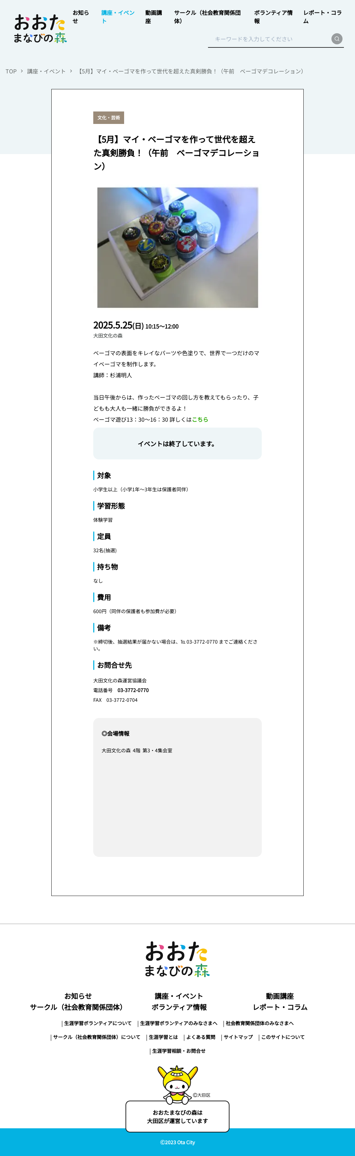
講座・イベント (46, 71)
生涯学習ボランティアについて (98, 1023)
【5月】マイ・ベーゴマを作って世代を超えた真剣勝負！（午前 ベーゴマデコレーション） (191, 71)
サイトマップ (238, 1036)
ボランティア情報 (179, 1007)
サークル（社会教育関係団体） (78, 1007)
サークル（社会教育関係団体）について (96, 1036)
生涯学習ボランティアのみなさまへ (178, 1023)
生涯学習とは (163, 1036)
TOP (11, 71)
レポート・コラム (280, 1007)
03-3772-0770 (133, 690)
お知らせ (78, 996)
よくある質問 (200, 1036)
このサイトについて (283, 1036)
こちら (200, 419)
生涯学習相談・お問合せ (179, 1050)
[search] (337, 38)
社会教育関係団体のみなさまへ (260, 1023)
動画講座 (280, 996)
